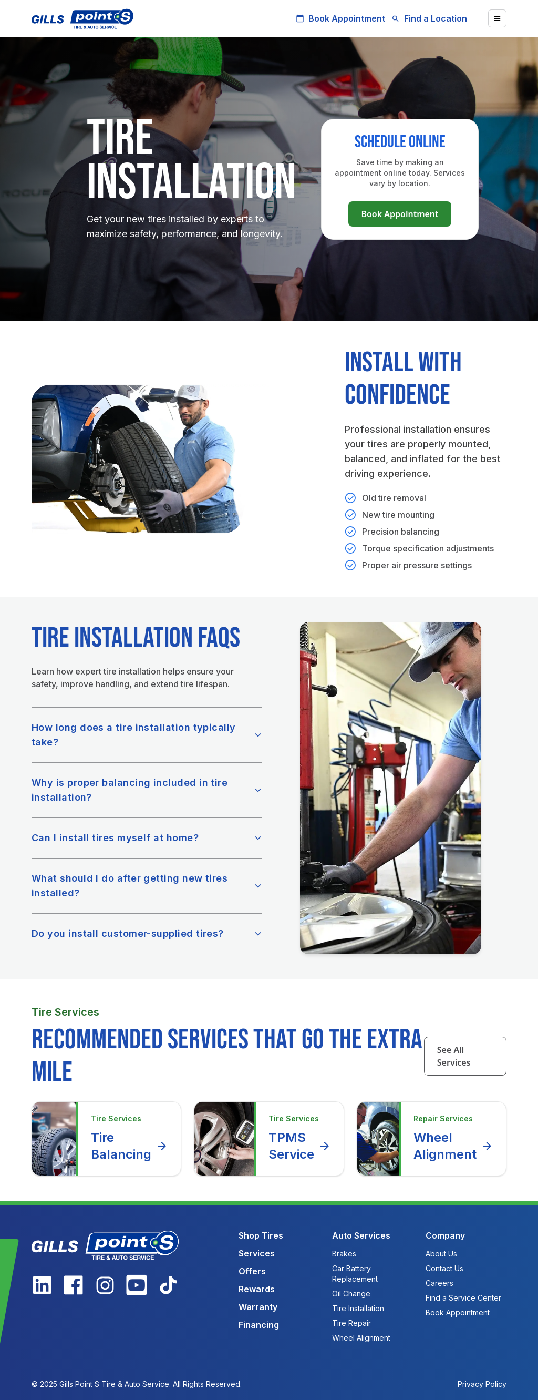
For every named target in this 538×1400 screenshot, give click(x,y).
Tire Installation (358, 1308)
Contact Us (444, 1268)
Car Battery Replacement (355, 1273)
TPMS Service (299, 1146)
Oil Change (351, 1293)
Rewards (257, 1289)
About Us (441, 1253)
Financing (259, 1325)
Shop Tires (261, 1235)
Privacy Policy (482, 1383)
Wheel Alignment (453, 1146)
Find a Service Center (463, 1297)
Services (257, 1253)
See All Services (454, 1056)
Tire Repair (351, 1323)
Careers (439, 1283)
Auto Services (361, 1235)
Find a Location (429, 18)
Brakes (344, 1253)
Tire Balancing (129, 1146)
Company (445, 1235)
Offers (252, 1271)
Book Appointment (340, 18)
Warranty (258, 1307)
